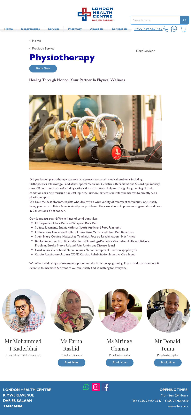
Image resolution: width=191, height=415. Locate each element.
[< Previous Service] (42, 48)
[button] (183, 29)
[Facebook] (105, 387)
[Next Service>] (149, 51)
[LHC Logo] (95, 14)
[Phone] (165, 29)
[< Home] (42, 41)
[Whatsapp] (86, 387)
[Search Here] (152, 20)
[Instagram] (96, 387)
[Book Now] (43, 68)
